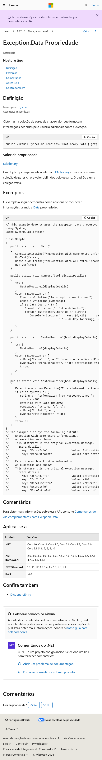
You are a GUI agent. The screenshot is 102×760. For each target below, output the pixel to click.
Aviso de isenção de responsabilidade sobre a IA (31, 738)
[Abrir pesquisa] (86, 5)
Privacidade (39, 743)
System (23, 107)
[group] (51, 144)
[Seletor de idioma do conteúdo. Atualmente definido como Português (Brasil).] (17, 720)
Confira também (15, 88)
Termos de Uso (69, 749)
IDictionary (10, 163)
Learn (7, 31)
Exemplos (11, 73)
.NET (19, 31)
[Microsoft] (51, 5)
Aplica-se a (12, 83)
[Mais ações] (95, 31)
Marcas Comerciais (14, 754)
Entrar (95, 5)
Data (36, 207)
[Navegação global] (4, 5)
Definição (11, 68)
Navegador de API (38, 31)
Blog (5, 743)
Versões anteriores (74, 738)
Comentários (13, 78)
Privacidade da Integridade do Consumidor (28, 749)
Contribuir (22, 743)
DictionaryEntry (20, 594)
